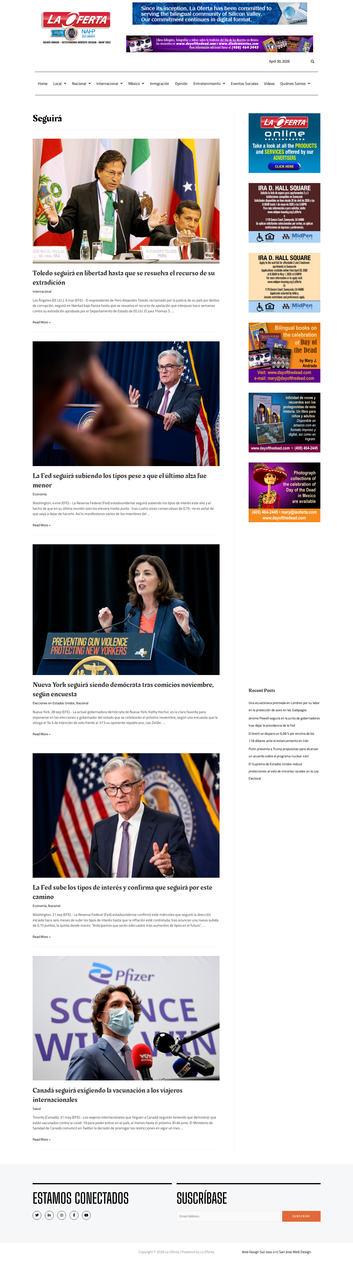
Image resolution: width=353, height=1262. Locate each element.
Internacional (109, 83)
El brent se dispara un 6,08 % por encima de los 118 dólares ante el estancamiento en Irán (284, 751)
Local (59, 83)
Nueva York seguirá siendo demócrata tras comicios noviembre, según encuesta (123, 689)
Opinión (181, 83)
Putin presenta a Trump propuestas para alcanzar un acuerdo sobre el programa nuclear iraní (279, 770)
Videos (269, 83)
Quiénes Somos (295, 83)
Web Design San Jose (257, 1252)
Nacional (81, 83)
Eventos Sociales (244, 83)
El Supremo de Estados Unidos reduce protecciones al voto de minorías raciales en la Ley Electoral (284, 792)
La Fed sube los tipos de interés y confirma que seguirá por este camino (122, 892)
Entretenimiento (209, 83)
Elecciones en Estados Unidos (55, 702)
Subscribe (301, 1216)
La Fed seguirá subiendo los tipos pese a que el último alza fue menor (120, 481)
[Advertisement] (284, 565)
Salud (37, 1108)
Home (43, 83)
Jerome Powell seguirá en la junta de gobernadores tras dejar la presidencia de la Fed (282, 732)
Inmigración (159, 83)
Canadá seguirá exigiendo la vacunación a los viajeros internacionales (108, 1095)
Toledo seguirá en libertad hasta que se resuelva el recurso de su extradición (124, 278)
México (136, 83)
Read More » (42, 322)
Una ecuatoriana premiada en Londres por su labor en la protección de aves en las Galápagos (283, 710)
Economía (40, 494)
